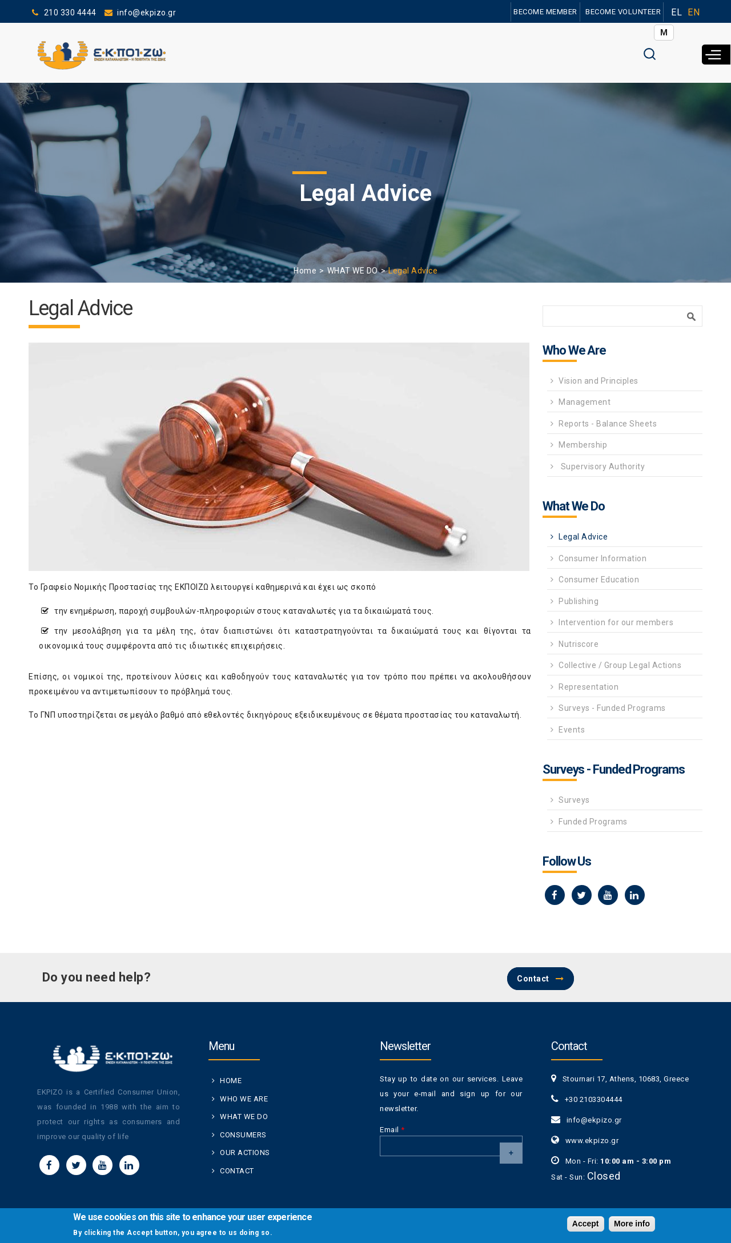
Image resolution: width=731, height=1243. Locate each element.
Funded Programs (593, 821)
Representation (588, 686)
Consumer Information (602, 558)
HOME (231, 1080)
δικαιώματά (387, 611)
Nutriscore (579, 644)
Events (572, 729)
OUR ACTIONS (245, 1152)
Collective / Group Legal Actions (620, 665)
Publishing (579, 601)
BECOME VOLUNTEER (623, 11)
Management (584, 402)
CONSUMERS (243, 1135)
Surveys (574, 799)
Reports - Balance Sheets (608, 423)
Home (305, 270)
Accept (585, 1224)
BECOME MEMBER (545, 11)
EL (676, 12)
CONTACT (237, 1170)
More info (632, 1224)
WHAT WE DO (352, 270)
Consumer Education (599, 579)
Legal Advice (583, 536)
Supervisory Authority (602, 466)
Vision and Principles (598, 380)
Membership (583, 444)
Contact (533, 978)
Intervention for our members (616, 622)
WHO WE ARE (244, 1099)
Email (392, 1129)
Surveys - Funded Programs (612, 708)
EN (694, 12)
